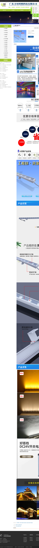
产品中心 (25, 534)
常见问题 (31, 540)
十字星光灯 (6, 57)
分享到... (36, 16)
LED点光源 (6, 32)
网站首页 (4, 10)
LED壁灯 (5, 36)
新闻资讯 (30, 10)
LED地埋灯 (6, 42)
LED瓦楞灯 (6, 40)
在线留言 (36, 14)
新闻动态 (31, 537)
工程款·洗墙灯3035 (18, 526)
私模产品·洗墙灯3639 (19, 524)
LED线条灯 (6, 34)
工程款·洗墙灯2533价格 (23, 522)
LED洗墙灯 (6, 28)
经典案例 (21, 10)
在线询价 (31, 37)
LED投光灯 (6, 30)
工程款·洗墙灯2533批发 (29, 522)
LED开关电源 (6, 38)
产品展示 (13, 10)
